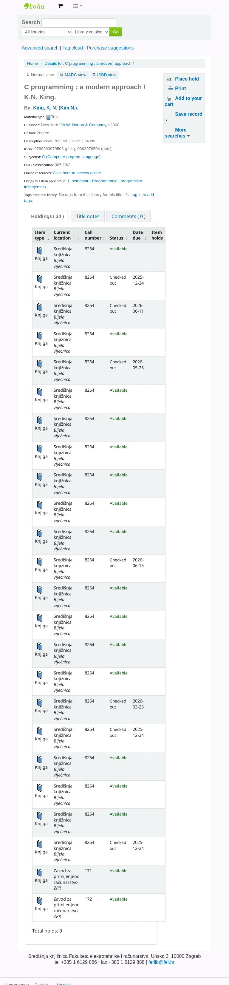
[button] (60, 6)
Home (32, 63)
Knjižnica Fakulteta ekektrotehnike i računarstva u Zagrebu (39, 6)
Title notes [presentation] (88, 216)
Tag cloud (72, 47)
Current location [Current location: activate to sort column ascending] (62, 235)
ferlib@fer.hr (161, 962)
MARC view (75, 74)
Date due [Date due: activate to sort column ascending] (138, 235)
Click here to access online (77, 173)
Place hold (187, 78)
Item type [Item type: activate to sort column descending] (40, 235)
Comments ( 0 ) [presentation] (129, 216)
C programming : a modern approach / (89, 63)
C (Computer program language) (71, 157)
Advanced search (40, 47)
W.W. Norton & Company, (84, 125)
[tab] (47, 216)
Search (31, 22)
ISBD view (106, 74)
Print (180, 88)
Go (78, 32)
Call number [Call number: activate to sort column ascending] (93, 235)
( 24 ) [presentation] (47, 216)
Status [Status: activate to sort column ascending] (116, 238)
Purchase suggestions (110, 47)
